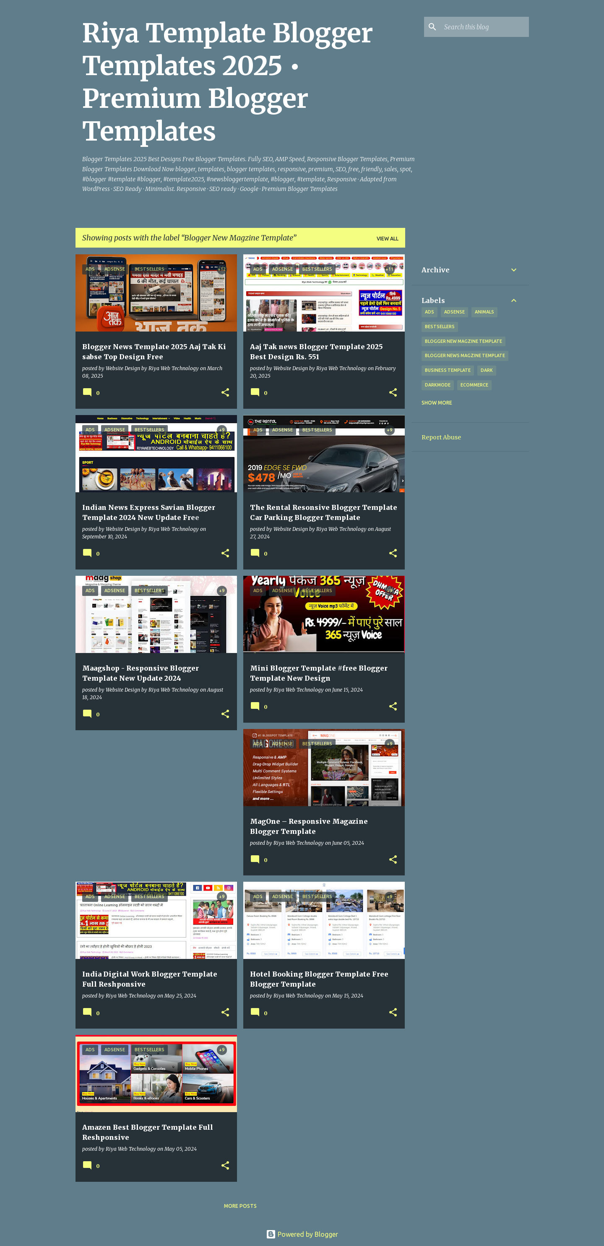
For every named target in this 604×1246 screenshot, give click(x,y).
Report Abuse (441, 437)
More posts (240, 1206)
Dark (487, 370)
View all (387, 238)
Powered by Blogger (302, 1234)
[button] (225, 393)
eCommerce (474, 384)
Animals (484, 311)
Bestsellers (440, 326)
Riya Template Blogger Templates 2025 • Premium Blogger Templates (227, 82)
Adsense (454, 311)
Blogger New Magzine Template (463, 341)
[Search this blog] (485, 27)
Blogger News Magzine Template (465, 355)
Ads (429, 311)
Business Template (448, 370)
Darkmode (437, 384)
